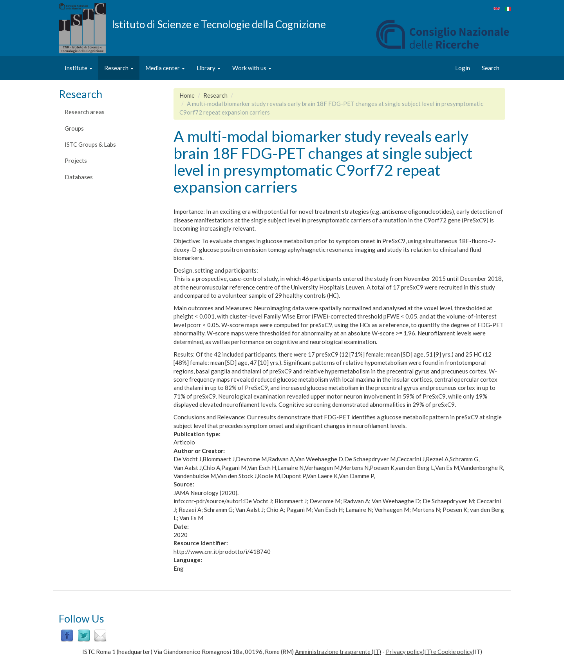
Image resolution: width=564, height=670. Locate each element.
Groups (74, 128)
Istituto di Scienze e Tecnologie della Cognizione (219, 24)
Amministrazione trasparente (333, 651)
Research (119, 67)
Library (209, 67)
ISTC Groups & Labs (90, 144)
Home (187, 95)
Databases (79, 176)
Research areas (85, 111)
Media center (165, 67)
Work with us (251, 67)
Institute (78, 67)
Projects (76, 160)
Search (490, 67)
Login (462, 67)
